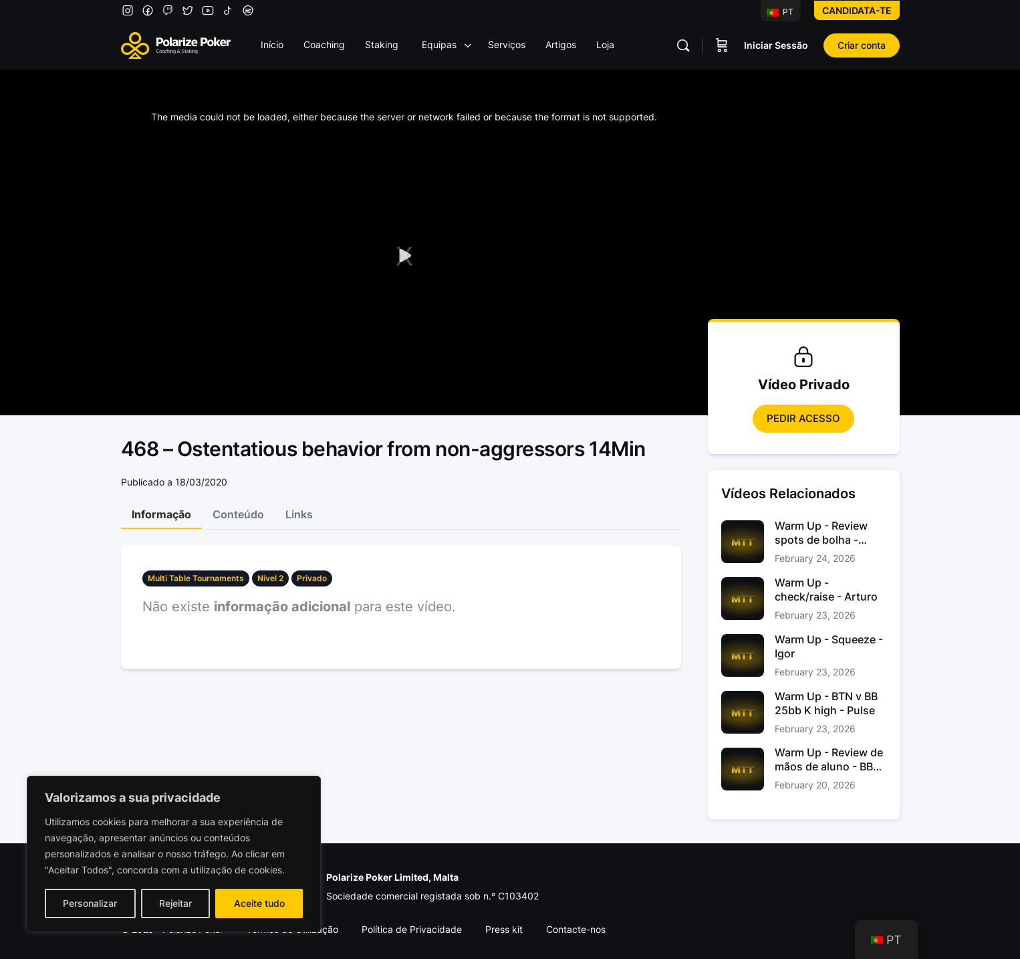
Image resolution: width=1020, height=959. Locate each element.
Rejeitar (175, 903)
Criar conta (862, 45)
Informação (161, 514)
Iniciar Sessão (776, 45)
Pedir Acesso (803, 418)
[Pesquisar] (683, 45)
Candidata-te (857, 10)
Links (299, 514)
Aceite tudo (259, 903)
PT (780, 12)
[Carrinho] (722, 45)
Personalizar (90, 903)
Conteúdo (238, 514)
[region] (174, 854)
